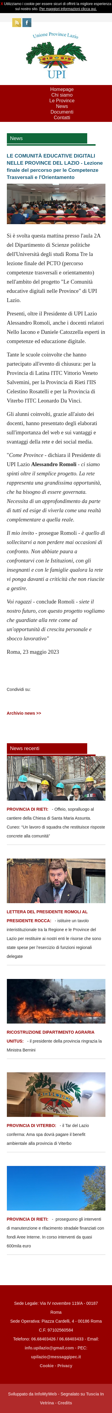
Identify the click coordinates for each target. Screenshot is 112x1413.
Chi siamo (62, 95)
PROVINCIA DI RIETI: (28, 809)
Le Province (62, 100)
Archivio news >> (24, 713)
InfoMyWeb (46, 1394)
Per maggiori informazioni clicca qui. (68, 9)
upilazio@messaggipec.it (56, 1356)
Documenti (61, 111)
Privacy (64, 1365)
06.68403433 (71, 1339)
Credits (65, 1403)
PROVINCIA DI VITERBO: (31, 1125)
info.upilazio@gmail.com (49, 1348)
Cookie (47, 1365)
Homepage (61, 89)
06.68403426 (44, 1339)
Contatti (62, 117)
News (62, 106)
